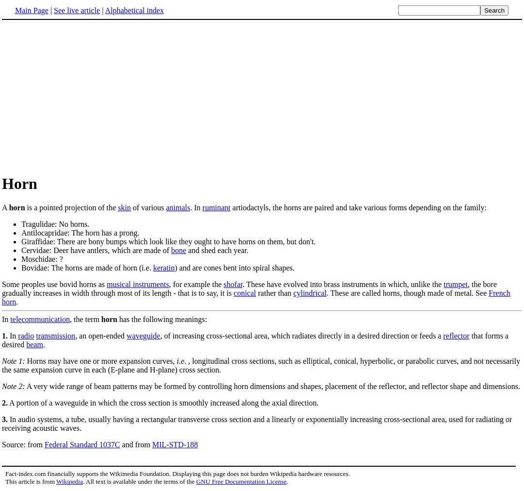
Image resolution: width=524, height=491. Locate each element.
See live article (77, 10)
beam (34, 344)
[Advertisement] (83, 97)
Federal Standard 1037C (82, 444)
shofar (233, 284)
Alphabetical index (134, 10)
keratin (164, 268)
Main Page (32, 10)
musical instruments (138, 284)
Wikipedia (69, 481)
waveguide (143, 336)
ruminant (216, 207)
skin (124, 207)
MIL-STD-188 (175, 444)
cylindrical (310, 293)
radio (26, 336)
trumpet (455, 284)
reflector (456, 336)
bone (178, 250)
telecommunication (40, 319)
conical (245, 293)
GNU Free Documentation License (241, 481)
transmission (55, 336)
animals (178, 207)
